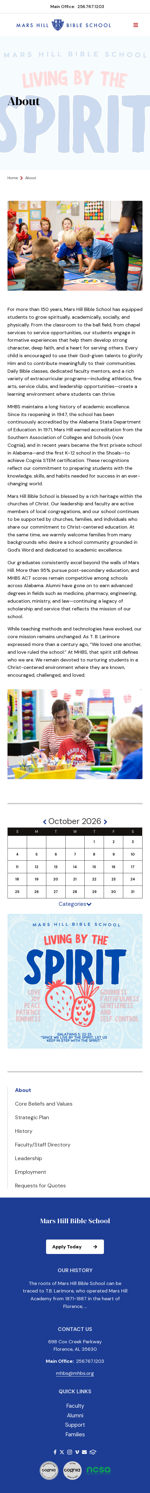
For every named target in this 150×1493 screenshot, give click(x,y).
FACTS (93, 1452)
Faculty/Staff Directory (42, 1144)
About (23, 1090)
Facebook (55, 1452)
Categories (75, 904)
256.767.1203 (90, 6)
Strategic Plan (32, 1117)
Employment (30, 1172)
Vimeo (77, 1452)
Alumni (75, 1415)
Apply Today (77, 1246)
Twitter (61, 1452)
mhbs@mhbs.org (75, 1373)
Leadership (28, 1158)
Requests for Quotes (40, 1185)
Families (75, 1434)
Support (75, 1424)
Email (84, 1452)
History (23, 1131)
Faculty (75, 1405)
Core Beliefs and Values (44, 1103)
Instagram (69, 1452)
